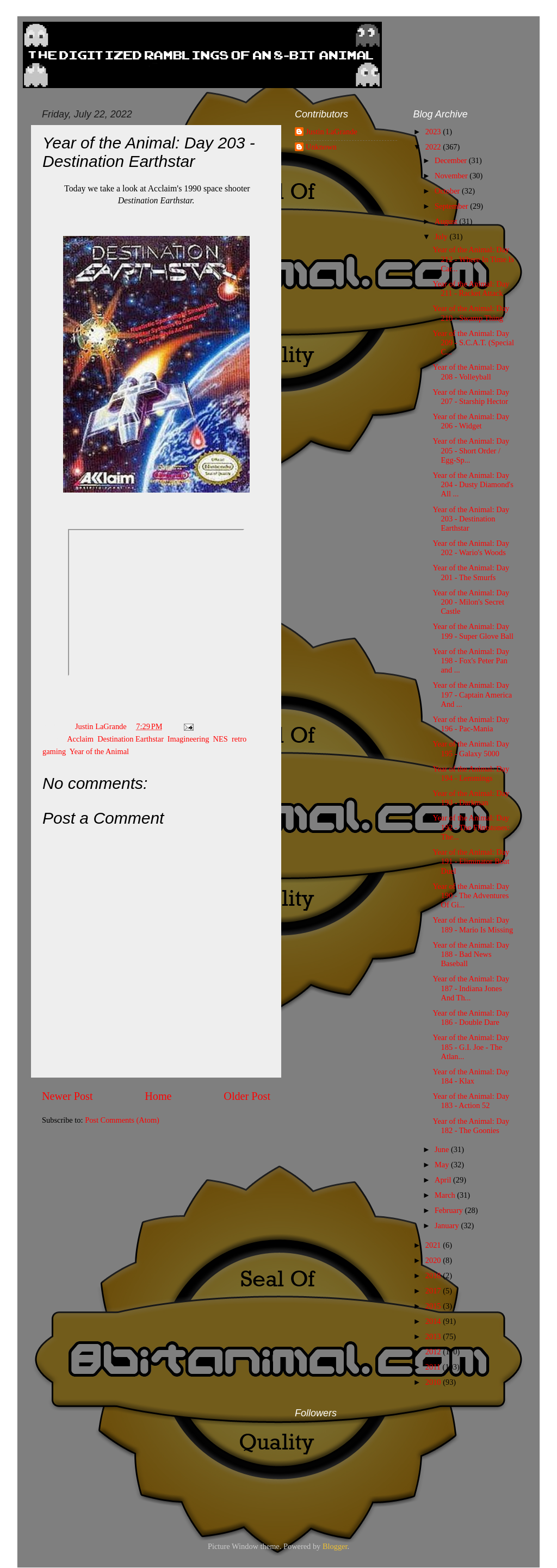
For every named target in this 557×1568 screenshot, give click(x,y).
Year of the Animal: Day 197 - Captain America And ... (472, 694)
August (447, 221)
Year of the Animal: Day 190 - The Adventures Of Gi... (470, 896)
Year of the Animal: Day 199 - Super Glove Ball (472, 631)
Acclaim (80, 739)
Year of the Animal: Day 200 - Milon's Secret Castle (470, 602)
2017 (434, 1290)
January (448, 1225)
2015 (434, 1306)
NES (220, 739)
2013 (434, 1336)
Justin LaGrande (331, 131)
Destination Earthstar (130, 739)
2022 (434, 146)
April (444, 1179)
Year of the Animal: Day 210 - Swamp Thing (470, 313)
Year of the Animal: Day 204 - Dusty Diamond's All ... (472, 485)
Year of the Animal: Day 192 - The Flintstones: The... (470, 827)
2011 (434, 1366)
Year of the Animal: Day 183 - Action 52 (470, 1101)
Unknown (321, 146)
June (443, 1149)
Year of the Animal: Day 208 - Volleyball (470, 372)
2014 (434, 1321)
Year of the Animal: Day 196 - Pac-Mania (470, 724)
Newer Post (67, 1096)
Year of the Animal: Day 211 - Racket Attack (470, 288)
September (452, 206)
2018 (434, 1275)
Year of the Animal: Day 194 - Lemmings (470, 773)
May (443, 1164)
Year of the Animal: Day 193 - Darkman (470, 798)
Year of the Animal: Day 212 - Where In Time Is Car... (472, 259)
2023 (434, 131)
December (452, 160)
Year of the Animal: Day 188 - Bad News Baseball (470, 954)
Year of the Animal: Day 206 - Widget (470, 421)
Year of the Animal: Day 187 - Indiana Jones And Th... (470, 988)
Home (158, 1096)
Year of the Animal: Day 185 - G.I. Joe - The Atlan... (470, 1047)
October (448, 190)
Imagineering (188, 739)
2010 (434, 1382)
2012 (434, 1351)
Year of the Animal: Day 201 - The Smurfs (470, 572)
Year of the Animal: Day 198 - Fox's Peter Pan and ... (470, 661)
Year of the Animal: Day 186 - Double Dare (470, 1017)
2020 (434, 1260)
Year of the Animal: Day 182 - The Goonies (470, 1126)
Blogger (335, 1546)
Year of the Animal (99, 751)
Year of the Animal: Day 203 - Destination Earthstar (470, 519)
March (446, 1195)
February (450, 1210)
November (452, 175)
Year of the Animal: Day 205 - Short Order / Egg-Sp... (470, 450)
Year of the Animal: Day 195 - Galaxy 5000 (470, 748)
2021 (434, 1245)
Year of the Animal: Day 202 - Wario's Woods (470, 548)
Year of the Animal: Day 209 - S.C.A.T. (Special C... (472, 343)
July (442, 236)
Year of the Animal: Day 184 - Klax (470, 1076)
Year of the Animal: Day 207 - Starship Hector (470, 397)
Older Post (247, 1096)
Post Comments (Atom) (122, 1120)
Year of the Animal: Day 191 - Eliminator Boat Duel (470, 861)
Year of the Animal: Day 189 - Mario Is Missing (472, 925)
